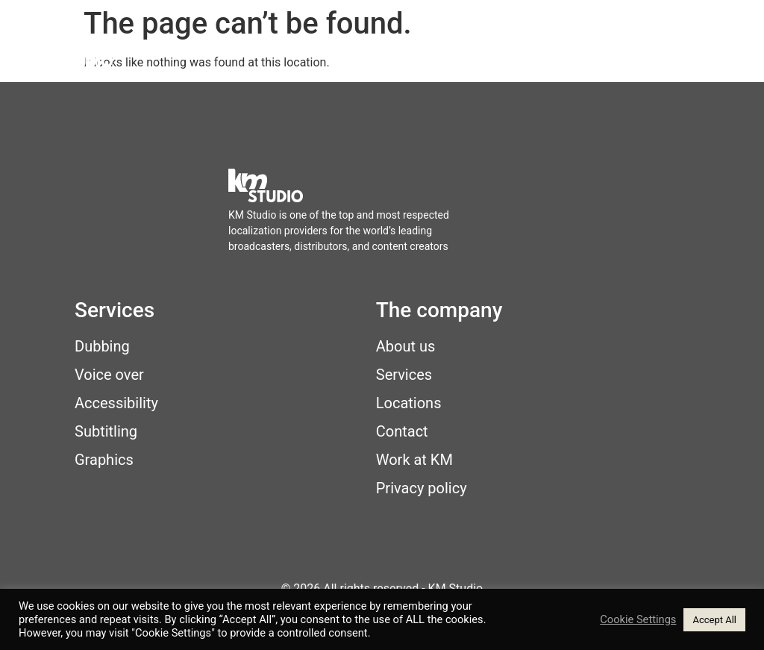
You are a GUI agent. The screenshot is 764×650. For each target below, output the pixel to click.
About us (406, 346)
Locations (420, 53)
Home (258, 53)
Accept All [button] (714, 619)
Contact (684, 53)
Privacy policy (421, 488)
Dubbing (102, 346)
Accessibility (116, 403)
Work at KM (588, 53)
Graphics (104, 460)
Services (330, 53)
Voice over (109, 375)
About (502, 53)
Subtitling (106, 431)
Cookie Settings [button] (638, 619)
